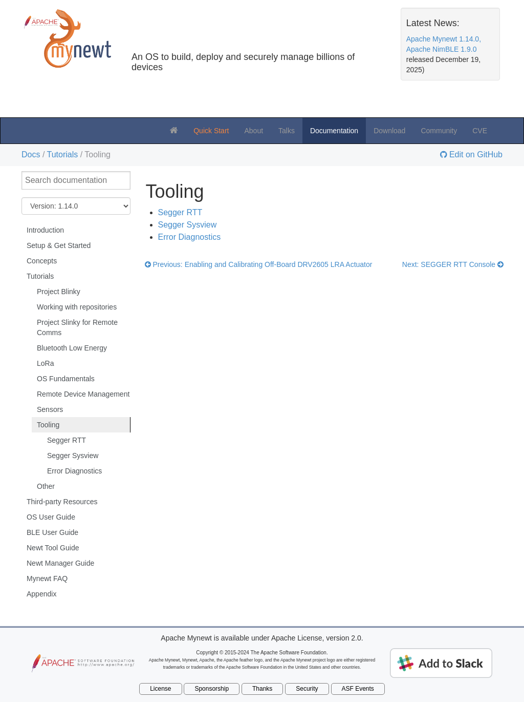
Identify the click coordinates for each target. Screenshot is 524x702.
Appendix (41, 594)
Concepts (42, 261)
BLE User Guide (52, 532)
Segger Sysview (72, 455)
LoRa (45, 363)
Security (307, 688)
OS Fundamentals (66, 379)
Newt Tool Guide (53, 548)
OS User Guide (51, 517)
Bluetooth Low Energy (72, 348)
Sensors (50, 409)
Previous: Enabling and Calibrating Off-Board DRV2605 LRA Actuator (259, 264)
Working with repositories (77, 307)
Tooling (48, 425)
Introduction (45, 230)
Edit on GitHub (475, 155)
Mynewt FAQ (47, 578)
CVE (479, 131)
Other (46, 486)
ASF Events (358, 688)
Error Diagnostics (74, 471)
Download (389, 131)
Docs (30, 154)
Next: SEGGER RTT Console (453, 264)
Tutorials (62, 154)
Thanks (262, 688)
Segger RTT (66, 440)
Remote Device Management (83, 394)
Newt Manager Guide (60, 563)
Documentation (334, 131)
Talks (286, 131)
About (253, 131)
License (160, 688)
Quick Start (211, 131)
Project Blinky (58, 291)
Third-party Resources (62, 502)
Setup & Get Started (59, 245)
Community (439, 131)
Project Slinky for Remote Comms (77, 327)
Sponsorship (211, 688)
